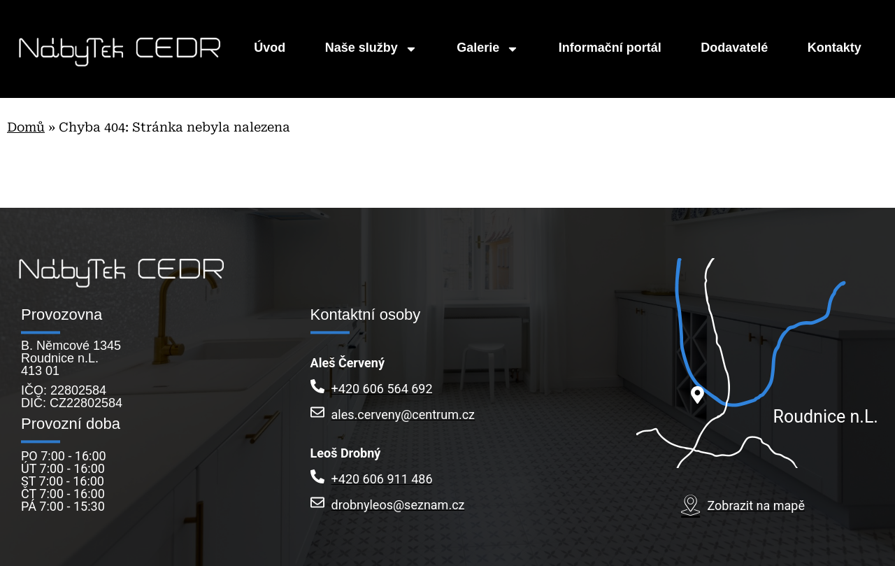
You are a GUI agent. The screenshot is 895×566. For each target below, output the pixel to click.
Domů (26, 127)
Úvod (269, 49)
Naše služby (371, 49)
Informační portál (610, 49)
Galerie (488, 49)
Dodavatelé (734, 49)
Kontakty (834, 49)
